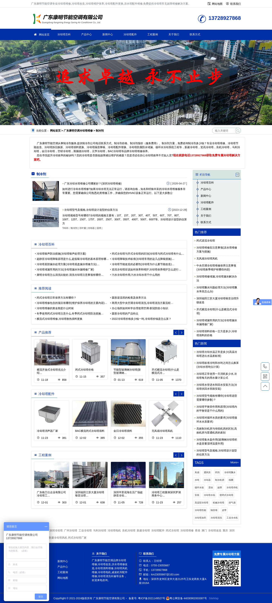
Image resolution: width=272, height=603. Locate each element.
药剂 (217, 472)
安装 (197, 495)
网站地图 (217, 3)
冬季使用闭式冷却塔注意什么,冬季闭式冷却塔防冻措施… (70, 313)
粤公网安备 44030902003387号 (186, 598)
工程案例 (152, 34)
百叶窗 (82, 228)
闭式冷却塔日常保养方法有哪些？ (56, 297)
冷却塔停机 (232, 487)
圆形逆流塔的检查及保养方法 (129, 297)
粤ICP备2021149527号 (151, 598)
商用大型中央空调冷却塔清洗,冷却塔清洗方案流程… (142, 302)
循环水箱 (199, 487)
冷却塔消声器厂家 (47, 430)
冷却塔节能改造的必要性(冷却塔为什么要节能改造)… (143, 264)
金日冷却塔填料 (123, 430)
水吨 (197, 480)
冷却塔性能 (200, 510)
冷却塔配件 (130, 34)
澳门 (204, 530)
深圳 (232, 530)
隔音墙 (214, 510)
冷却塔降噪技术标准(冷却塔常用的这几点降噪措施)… (143, 258)
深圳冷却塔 (56, 530)
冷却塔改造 (214, 530)
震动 (210, 487)
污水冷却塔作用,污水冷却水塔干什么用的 (136, 274)
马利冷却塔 (99, 530)
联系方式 (195, 34)
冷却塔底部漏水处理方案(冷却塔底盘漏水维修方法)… (68, 264)
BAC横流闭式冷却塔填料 (89, 430)
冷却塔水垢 (209, 495)
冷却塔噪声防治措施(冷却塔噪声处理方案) (61, 253)
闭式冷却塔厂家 (77, 537)
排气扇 (232, 502)
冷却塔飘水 (230, 472)
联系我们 (235, 3)
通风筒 (207, 472)
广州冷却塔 (70, 530)
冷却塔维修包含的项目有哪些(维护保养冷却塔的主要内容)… (72, 302)
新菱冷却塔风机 (58, 537)
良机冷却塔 (128, 530)
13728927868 (198, 155)
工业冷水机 (232, 517)
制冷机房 (219, 480)
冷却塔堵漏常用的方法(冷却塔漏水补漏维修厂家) (65, 269)
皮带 (224, 510)
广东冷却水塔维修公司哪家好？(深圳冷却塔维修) (92, 183)
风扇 (197, 472)
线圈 (231, 480)
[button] (181, 332)
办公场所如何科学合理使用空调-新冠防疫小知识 (140, 308)
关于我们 (173, 34)
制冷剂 (74, 228)
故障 (219, 487)
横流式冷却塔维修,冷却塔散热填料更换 (59, 318)
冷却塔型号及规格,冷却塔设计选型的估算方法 (91, 209)
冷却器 (91, 228)
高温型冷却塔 (201, 502)
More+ (234, 462)
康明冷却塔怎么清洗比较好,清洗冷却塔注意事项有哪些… (70, 274)
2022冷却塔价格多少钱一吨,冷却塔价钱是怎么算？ (141, 318)
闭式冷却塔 (172, 530)
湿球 (99, 228)
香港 (197, 530)
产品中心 (86, 34)
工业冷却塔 (85, 530)
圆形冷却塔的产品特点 (125, 313)
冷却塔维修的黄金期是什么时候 (55, 308)
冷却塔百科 (64, 34)
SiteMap (214, 598)
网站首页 (44, 34)
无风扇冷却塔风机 (162, 430)
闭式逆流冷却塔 (205, 240)
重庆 (225, 530)
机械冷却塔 (218, 502)
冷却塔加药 (200, 517)
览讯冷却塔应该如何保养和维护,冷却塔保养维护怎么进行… (146, 269)
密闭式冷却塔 (226, 495)
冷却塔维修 (69, 19)
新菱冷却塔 (143, 530)
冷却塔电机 (114, 530)
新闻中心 (107, 34)
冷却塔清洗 (216, 517)
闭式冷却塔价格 (84, 369)
